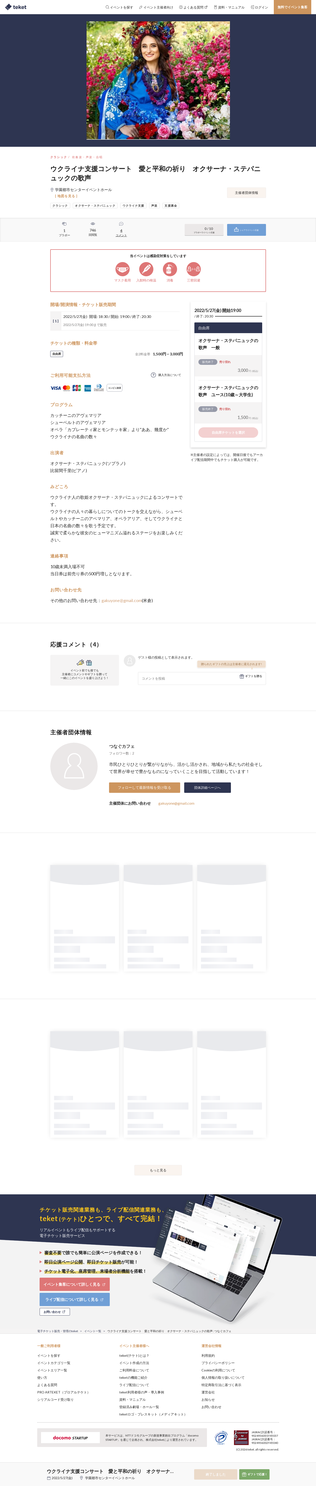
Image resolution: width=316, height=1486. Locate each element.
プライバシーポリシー (218, 1363)
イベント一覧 (92, 1331)
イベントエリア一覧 (52, 1370)
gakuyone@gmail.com (121, 600)
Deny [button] (251, 1462)
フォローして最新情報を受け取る (144, 787)
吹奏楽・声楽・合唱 (87, 157)
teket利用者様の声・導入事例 (141, 1392)
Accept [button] (276, 1462)
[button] (30, 1468)
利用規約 (208, 1355)
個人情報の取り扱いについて (223, 1377)
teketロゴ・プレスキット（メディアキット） (153, 1414)
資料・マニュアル (132, 1399)
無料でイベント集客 (292, 7)
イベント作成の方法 (134, 1363)
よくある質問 (47, 1385)
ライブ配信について (134, 1385)
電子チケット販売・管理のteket (57, 1331)
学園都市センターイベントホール (110, 1478)
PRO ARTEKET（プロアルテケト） (63, 1392)
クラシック (58, 157)
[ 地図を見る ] (66, 196)
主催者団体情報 (246, 193)
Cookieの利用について (218, 1370)
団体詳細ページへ (207, 787)
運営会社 (208, 1392)
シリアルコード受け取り (55, 1399)
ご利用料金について (134, 1370)
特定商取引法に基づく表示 (221, 1385)
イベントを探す (48, 1355)
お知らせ (208, 1399)
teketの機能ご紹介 (133, 1377)
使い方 (42, 1377)
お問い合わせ (211, 1407)
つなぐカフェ (122, 746)
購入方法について (169, 375)
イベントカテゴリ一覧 (53, 1363)
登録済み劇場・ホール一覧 (139, 1407)
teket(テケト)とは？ (134, 1355)
